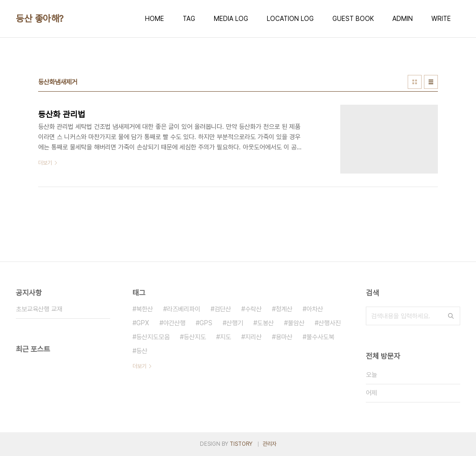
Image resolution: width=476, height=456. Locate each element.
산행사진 (329, 323)
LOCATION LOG (290, 18)
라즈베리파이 (183, 309)
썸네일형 (415, 82)
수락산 (253, 309)
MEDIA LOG (231, 18)
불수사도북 (320, 337)
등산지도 (195, 337)
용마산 (284, 337)
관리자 (270, 444)
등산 (141, 351)
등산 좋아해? (40, 18)
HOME (154, 18)
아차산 (314, 309)
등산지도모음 (153, 337)
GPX (142, 323)
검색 (451, 316)
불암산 (296, 323)
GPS (205, 323)
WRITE (441, 18)
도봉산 (265, 323)
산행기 (234, 323)
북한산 (144, 309)
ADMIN (402, 18)
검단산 (222, 309)
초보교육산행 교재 (39, 309)
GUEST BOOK (353, 18)
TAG (189, 18)
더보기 (139, 366)
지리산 (253, 337)
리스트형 (431, 82)
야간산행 (174, 323)
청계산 (284, 309)
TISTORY (241, 444)
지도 (225, 337)
